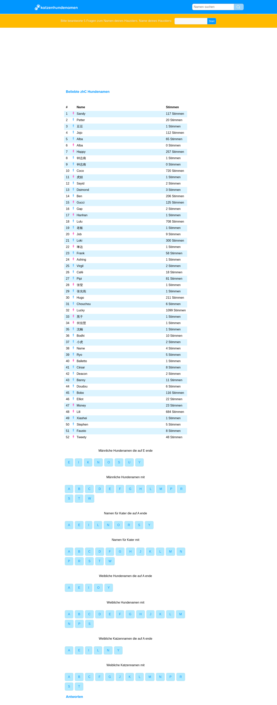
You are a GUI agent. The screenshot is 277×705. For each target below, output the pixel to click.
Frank (81, 253)
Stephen (82, 424)
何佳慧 (81, 323)
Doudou (82, 386)
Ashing (81, 259)
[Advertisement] (138, 56)
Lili (79, 411)
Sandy (81, 113)
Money (81, 405)
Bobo (80, 392)
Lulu (80, 221)
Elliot (80, 399)
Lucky (81, 310)
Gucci (81, 202)
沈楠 (80, 329)
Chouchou (84, 304)
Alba (80, 139)
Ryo (79, 354)
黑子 (80, 316)
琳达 (80, 247)
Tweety (82, 437)
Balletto (82, 361)
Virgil (80, 266)
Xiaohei (82, 418)
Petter (81, 120)
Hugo (80, 297)
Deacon (82, 373)
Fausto (81, 430)
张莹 (80, 285)
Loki (79, 240)
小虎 (80, 342)
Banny (81, 380)
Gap (80, 208)
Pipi (79, 278)
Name (81, 348)
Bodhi (81, 335)
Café (80, 272)
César (81, 367)
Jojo (79, 132)
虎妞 (80, 177)
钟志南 (81, 158)
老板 (80, 227)
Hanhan (82, 215)
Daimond (83, 189)
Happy (81, 151)
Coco (80, 170)
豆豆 (80, 126)
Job (79, 234)
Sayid (80, 183)
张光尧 (81, 291)
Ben (79, 196)
